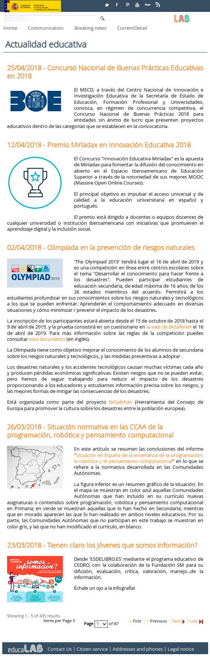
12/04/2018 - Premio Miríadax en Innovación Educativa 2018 (99, 144)
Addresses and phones (138, 649)
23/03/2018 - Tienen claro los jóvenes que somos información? (102, 545)
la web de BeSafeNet (169, 326)
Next (176, 621)
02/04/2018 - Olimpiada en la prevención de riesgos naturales (100, 247)
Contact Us (60, 649)
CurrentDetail (132, 28)
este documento (47, 339)
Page (89, 623)
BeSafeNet (120, 402)
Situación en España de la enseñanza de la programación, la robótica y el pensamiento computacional (138, 458)
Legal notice (181, 649)
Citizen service (92, 649)
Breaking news (90, 28)
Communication (46, 28)
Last (194, 621)
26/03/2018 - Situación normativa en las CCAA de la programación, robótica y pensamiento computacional (90, 430)
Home (10, 28)
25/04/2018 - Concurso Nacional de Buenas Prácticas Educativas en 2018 (105, 71)
